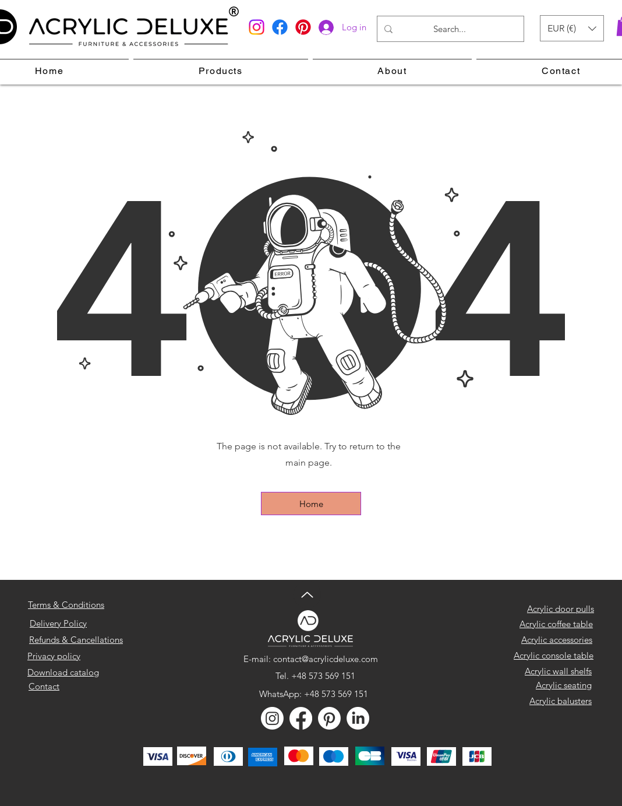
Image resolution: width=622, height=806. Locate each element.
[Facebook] (280, 27)
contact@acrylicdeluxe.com (325, 658)
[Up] (307, 594)
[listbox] (572, 28)
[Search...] (449, 28)
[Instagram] (256, 27)
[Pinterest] (303, 27)
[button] (572, 28)
